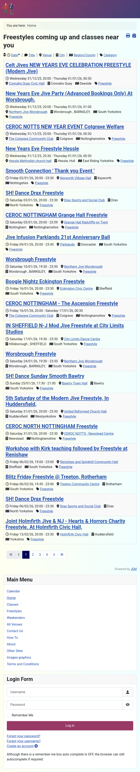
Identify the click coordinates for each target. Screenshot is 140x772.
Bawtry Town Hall (74, 383)
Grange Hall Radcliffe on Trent (86, 222)
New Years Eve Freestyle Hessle (42, 149)
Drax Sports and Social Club (84, 200)
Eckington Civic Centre (76, 289)
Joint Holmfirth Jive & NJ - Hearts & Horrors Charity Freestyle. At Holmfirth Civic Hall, (65, 524)
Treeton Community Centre (79, 484)
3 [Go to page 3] (40, 555)
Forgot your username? (24, 741)
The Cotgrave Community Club (31, 139)
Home (11, 598)
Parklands (67, 244)
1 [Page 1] (26, 555)
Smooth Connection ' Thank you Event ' (50, 171)
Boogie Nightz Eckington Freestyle (45, 282)
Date (15, 55)
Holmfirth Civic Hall (74, 534)
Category (110, 55)
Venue (47, 55)
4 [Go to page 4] (47, 555)
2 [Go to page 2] (33, 555)
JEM (134, 569)
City (62, 55)
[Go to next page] (54, 555)
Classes (12, 604)
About (11, 644)
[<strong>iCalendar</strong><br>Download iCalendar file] (134, 35)
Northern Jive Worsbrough (28, 112)
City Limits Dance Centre (82, 339)
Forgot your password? (23, 736)
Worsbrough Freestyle (31, 259)
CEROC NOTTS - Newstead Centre (89, 434)
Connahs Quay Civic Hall (27, 83)
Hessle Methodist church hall (30, 161)
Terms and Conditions (23, 664)
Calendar (13, 591)
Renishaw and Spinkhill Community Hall (89, 462)
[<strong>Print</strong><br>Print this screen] (128, 35)
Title (31, 55)
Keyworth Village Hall (75, 178)
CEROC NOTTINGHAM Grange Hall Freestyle (56, 215)
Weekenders (16, 618)
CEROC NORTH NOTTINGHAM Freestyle (52, 426)
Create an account (22, 746)
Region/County (84, 55)
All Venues (14, 624)
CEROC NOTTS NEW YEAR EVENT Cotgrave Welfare (65, 127)
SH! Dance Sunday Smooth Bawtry (45, 376)
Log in (70, 726)
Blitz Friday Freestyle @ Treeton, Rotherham (56, 477)
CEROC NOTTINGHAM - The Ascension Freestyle (62, 303)
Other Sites (15, 651)
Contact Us (15, 631)
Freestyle (105, 83)
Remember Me (22, 715)
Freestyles (14, 611)
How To (12, 638)
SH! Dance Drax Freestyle (35, 193)
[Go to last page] (62, 555)
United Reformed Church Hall (85, 411)
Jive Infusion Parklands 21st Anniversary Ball (58, 237)
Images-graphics (19, 657)
